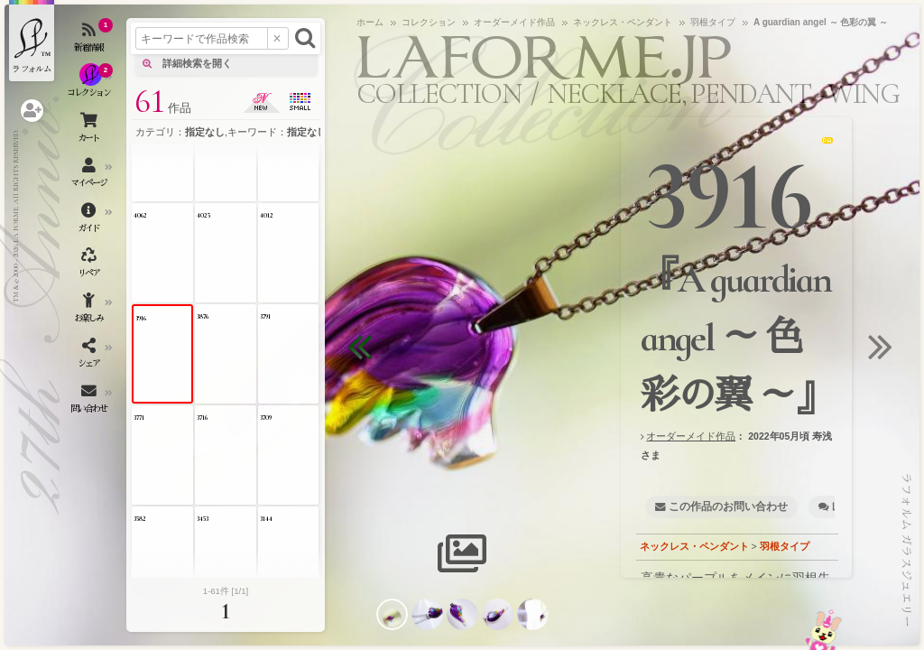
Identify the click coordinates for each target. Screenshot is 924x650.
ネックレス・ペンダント (694, 546)
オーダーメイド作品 (690, 436)
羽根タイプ (784, 546)
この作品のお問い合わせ (728, 506)
